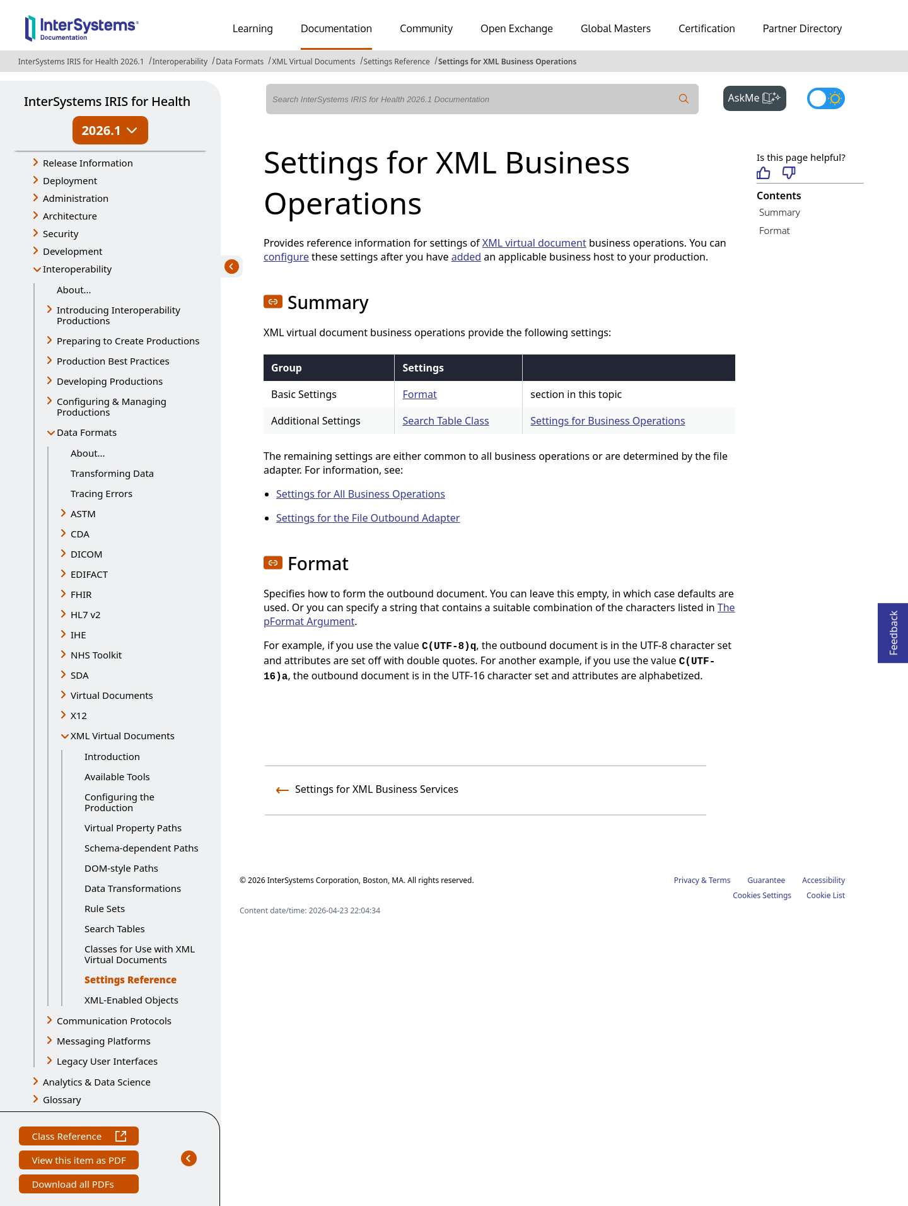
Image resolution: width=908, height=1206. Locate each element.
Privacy (686, 880)
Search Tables (114, 928)
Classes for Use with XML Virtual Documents (139, 954)
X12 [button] (79, 715)
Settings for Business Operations (607, 421)
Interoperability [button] (77, 268)
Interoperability (180, 61)
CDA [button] (80, 533)
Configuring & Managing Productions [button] (111, 406)
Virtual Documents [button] (112, 695)
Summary (779, 212)
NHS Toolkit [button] (96, 654)
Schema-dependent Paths (141, 847)
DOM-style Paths (121, 868)
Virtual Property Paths (133, 827)
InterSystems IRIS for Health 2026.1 (81, 61)
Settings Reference (397, 61)
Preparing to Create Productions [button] (128, 340)
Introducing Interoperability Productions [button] (118, 315)
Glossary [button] (62, 1099)
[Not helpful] (789, 174)
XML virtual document (534, 243)
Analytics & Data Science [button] (97, 1081)
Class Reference (78, 1137)
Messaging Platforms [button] (104, 1040)
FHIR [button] (81, 594)
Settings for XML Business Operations (507, 61)
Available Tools (117, 776)
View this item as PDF (78, 1161)
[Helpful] (763, 174)
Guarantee (767, 880)
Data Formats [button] (87, 432)
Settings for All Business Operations (360, 494)
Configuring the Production (119, 802)
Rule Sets (104, 908)
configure (286, 257)
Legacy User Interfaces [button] (107, 1061)
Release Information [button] (88, 162)
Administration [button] (75, 198)
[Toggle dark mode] (826, 98)
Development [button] (73, 251)
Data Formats (240, 61)
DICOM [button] (87, 553)
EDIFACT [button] (89, 574)
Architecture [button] (70, 215)
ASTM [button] (83, 513)
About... (74, 289)
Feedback (893, 629)
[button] (273, 301)
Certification (706, 28)
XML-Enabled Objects (131, 999)
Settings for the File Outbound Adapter (368, 518)
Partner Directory (802, 28)
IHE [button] (78, 634)
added (466, 257)
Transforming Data (112, 473)
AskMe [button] (757, 96)
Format (419, 394)
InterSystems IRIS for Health (107, 101)
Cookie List (825, 895)
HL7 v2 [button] (86, 614)
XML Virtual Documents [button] (123, 735)
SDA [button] (79, 675)
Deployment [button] (70, 180)
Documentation (336, 28)
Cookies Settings (762, 895)
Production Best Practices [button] (113, 360)
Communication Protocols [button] (114, 1020)
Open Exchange (516, 28)
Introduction (112, 756)
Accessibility (823, 880)
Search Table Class (445, 421)
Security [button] (60, 233)
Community (426, 28)
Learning (253, 28)
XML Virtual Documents (313, 61)
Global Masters (616, 28)
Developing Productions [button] (110, 381)
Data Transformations (132, 888)
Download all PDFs (74, 1185)
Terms (720, 880)
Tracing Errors (101, 493)
